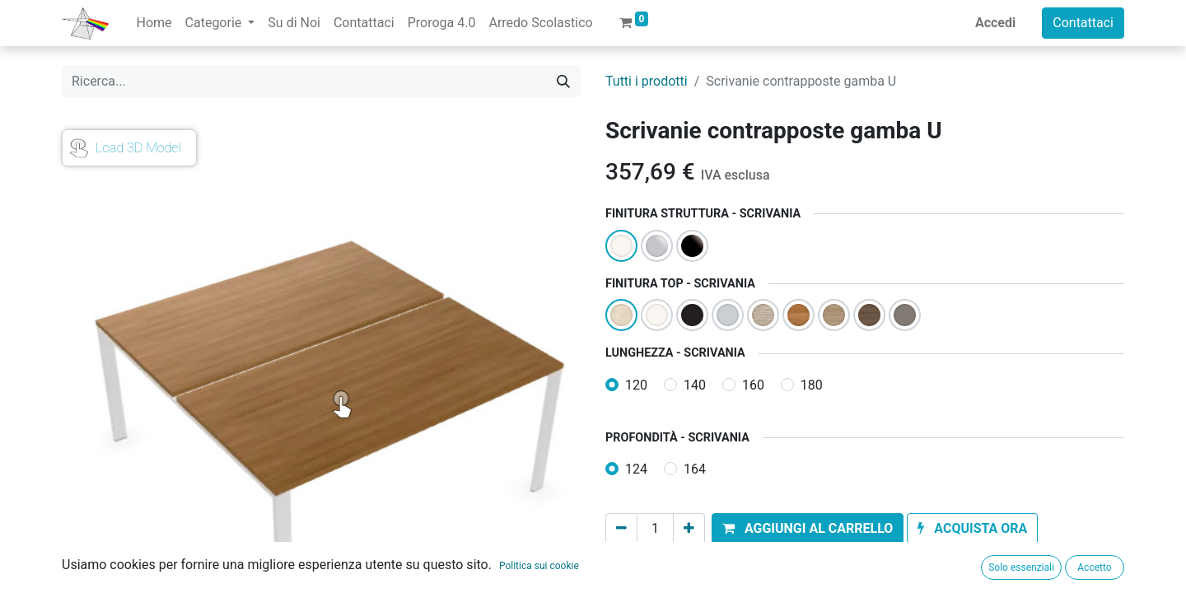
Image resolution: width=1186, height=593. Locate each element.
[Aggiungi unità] (689, 528)
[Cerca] (563, 81)
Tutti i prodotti (646, 81)
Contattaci (1083, 22)
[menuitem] (153, 23)
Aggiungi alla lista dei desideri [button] (703, 566)
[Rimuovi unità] (621, 528)
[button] (808, 528)
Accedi (995, 22)
